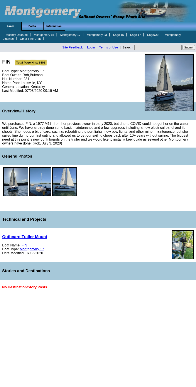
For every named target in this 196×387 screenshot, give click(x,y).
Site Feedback (72, 47)
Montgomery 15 (44, 34)
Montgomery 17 (70, 34)
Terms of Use (108, 47)
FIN (24, 245)
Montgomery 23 (97, 34)
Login (91, 47)
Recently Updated (16, 34)
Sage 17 (135, 34)
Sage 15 (118, 34)
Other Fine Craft (30, 38)
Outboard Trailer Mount (24, 236)
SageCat (153, 34)
